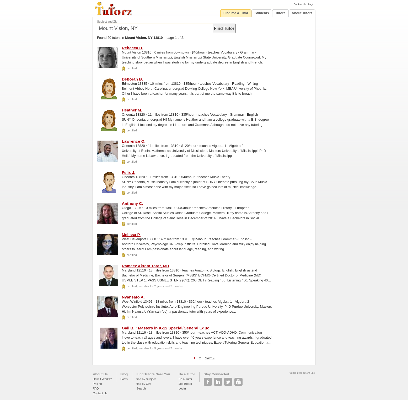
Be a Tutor (187, 374)
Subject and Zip (107, 21)
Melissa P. (131, 234)
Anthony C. (132, 203)
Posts (124, 379)
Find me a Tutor (235, 13)
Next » (209, 358)
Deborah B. (132, 79)
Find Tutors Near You (153, 374)
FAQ (96, 388)
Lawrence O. (133, 141)
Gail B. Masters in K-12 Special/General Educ (165, 328)
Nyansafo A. (133, 297)
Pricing (97, 383)
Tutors (280, 13)
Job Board (185, 383)
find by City (143, 383)
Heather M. (132, 110)
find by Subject (145, 379)
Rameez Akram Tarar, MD (145, 266)
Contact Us (300, 4)
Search (141, 388)
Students (262, 13)
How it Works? (102, 379)
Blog (124, 374)
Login (311, 4)
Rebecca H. (132, 48)
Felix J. (128, 172)
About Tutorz (302, 13)
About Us (100, 374)
